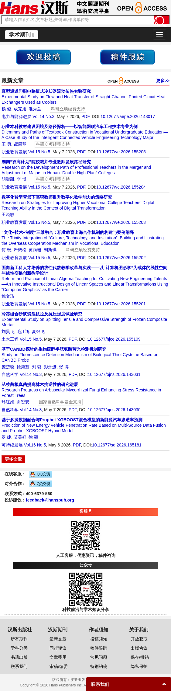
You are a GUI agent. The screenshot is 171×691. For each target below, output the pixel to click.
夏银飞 (38, 331)
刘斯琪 (50, 249)
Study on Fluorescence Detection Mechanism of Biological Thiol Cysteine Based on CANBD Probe (80, 355)
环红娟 (8, 401)
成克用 (20, 108)
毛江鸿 (23, 331)
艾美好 (20, 437)
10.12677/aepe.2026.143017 (128, 116)
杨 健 (6, 108)
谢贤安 (23, 401)
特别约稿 (98, 666)
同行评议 (58, 648)
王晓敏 (8, 214)
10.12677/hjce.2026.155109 (114, 339)
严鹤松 (20, 249)
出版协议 (139, 648)
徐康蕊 (23, 366)
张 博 (64, 366)
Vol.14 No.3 (43, 116)
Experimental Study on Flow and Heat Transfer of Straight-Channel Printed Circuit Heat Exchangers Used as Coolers (84, 97)
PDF (85, 116)
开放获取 (139, 639)
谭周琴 (20, 144)
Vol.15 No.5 (39, 151)
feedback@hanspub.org (50, 500)
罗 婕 (6, 437)
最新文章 (58, 639)
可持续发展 (12, 445)
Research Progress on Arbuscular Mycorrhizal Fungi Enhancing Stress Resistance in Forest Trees (81, 390)
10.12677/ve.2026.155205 (121, 151)
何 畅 (6, 249)
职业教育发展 (14, 151)
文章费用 (58, 657)
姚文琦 (8, 296)
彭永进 (50, 366)
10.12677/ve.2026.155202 (121, 257)
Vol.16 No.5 (35, 445)
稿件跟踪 (98, 648)
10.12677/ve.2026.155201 (121, 303)
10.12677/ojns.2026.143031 (114, 374)
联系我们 (19, 666)
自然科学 (10, 374)
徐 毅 (33, 437)
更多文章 (13, 459)
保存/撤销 (140, 657)
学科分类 (19, 648)
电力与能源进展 (16, 116)
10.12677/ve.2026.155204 (121, 187)
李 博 (21, 179)
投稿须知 (98, 639)
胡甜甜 (8, 179)
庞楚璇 (8, 366)
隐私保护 (139, 666)
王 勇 (6, 144)
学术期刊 (21, 35)
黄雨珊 (35, 249)
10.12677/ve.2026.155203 (121, 222)
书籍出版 (19, 657)
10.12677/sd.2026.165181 (117, 445)
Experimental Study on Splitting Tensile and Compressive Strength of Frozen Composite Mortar (84, 319)
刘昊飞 (8, 331)
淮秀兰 (35, 108)
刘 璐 (37, 366)
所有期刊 (19, 639)
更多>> (162, 80)
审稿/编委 (59, 666)
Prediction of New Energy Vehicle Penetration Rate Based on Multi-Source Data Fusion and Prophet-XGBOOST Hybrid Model (84, 425)
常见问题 (98, 657)
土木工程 (10, 339)
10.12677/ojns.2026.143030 (114, 409)
